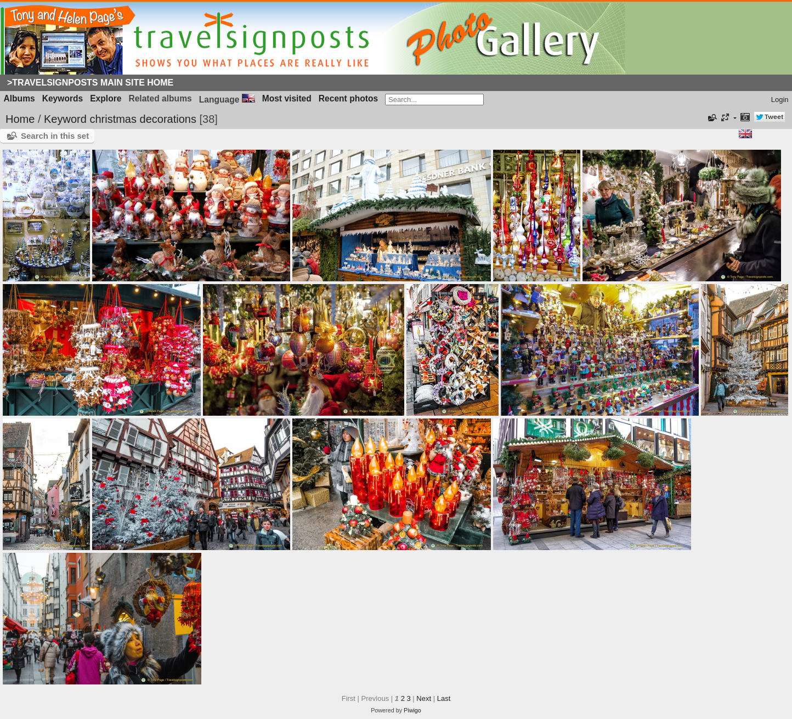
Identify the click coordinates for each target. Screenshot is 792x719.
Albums (19, 98)
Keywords (62, 98)
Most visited (287, 98)
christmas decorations (142, 119)
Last (444, 698)
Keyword (65, 119)
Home (20, 119)
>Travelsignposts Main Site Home (90, 82)
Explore (105, 98)
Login (780, 99)
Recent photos (348, 98)
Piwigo (412, 710)
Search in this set (55, 135)
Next (423, 698)
